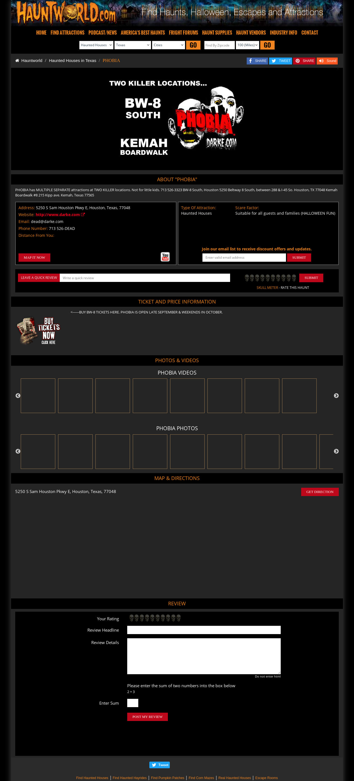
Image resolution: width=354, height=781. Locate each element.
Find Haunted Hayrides (130, 755)
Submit (311, 278)
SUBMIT (299, 257)
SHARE (260, 61)
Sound (331, 61)
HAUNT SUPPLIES (217, 32)
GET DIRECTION (320, 492)
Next (336, 396)
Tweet (163, 741)
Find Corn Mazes (201, 755)
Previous (18, 396)
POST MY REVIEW (147, 717)
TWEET (285, 61)
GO (193, 45)
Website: (27, 214)
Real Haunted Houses (234, 755)
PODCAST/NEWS (102, 32)
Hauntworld (28, 60)
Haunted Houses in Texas (72, 60)
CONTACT (309, 32)
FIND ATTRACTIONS (67, 32)
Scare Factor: (247, 207)
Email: (24, 221)
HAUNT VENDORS (251, 32)
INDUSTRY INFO (283, 32)
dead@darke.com (47, 221)
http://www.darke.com (60, 214)
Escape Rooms (266, 755)
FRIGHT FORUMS (183, 32)
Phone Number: (33, 228)
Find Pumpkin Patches (167, 755)
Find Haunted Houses (92, 755)
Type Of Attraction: (198, 207)
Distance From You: (36, 235)
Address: (27, 207)
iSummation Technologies (263, 773)
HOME (41, 32)
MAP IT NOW (34, 257)
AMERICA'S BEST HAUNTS (143, 32)
